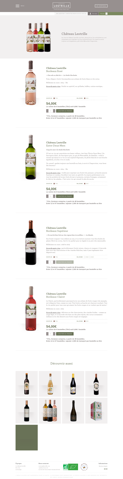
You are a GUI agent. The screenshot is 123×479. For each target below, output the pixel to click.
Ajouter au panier (65, 111)
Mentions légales (103, 466)
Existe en (49, 98)
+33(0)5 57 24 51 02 (43, 467)
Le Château (101, 6)
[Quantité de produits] (50, 111)
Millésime (80, 98)
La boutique (18, 469)
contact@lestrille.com (44, 466)
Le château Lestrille (21, 466)
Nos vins (18, 467)
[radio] (55, 98)
